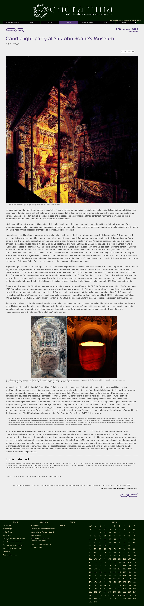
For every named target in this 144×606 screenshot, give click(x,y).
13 (105, 529)
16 (119, 529)
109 (129, 559)
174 (105, 582)
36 (115, 536)
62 (95, 546)
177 (119, 582)
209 (129, 592)
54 (105, 542)
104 (105, 559)
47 (119, 539)
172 (95, 582)
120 (134, 562)
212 (95, 595)
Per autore (7, 525)
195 (109, 589)
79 (129, 549)
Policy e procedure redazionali (43, 529)
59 (129, 542)
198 (124, 589)
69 (129, 546)
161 (90, 579)
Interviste (6, 552)
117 (119, 562)
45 (110, 539)
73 (100, 549)
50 (134, 539)
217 (119, 595)
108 (124, 559)
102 (95, 559)
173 (100, 582)
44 (105, 539)
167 (119, 579)
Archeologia (7, 529)
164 (105, 579)
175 (110, 582)
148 (124, 572)
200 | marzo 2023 (127, 29)
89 (129, 552)
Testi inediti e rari (10, 555)
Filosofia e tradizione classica (14, 542)
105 (109, 559)
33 (100, 536)
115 (110, 562)
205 (109, 592)
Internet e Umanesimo (12, 548)
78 (124, 549)
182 (95, 585)
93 (100, 556)
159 (129, 575)
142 (95, 572)
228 (124, 599)
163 (100, 579)
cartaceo (11, 30)
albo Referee (36, 535)
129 (129, 566)
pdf (90, 526)
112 (95, 562)
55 (110, 542)
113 (100, 562)
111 (90, 562)
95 (110, 556)
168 (124, 579)
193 (100, 589)
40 (134, 536)
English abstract (127, 51)
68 (124, 546)
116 (114, 562)
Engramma (72, 10)
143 (100, 572)
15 (115, 529)
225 (109, 599)
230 (134, 599)
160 (134, 575)
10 (90, 529)
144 (105, 572)
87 (119, 552)
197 (119, 589)
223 (100, 599)
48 (124, 539)
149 (129, 572)
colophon (124, 22)
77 (119, 549)
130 (134, 566)
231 (90, 602)
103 (100, 559)
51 (90, 542)
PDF (128, 485)
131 (90, 569)
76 (115, 549)
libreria (69, 22)
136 (114, 569)
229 (129, 599)
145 (109, 572)
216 (114, 595)
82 (95, 552)
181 (90, 585)
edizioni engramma (87, 22)
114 (105, 562)
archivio (50, 22)
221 (90, 599)
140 (134, 569)
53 (100, 542)
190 (134, 585)
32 (95, 536)
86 (115, 552)
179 (129, 582)
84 (105, 552)
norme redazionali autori (41, 544)
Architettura (7, 532)
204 (105, 592)
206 (114, 592)
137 (119, 569)
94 (105, 556)
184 (105, 585)
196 (114, 589)
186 (114, 585)
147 (119, 572)
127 (119, 566)
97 (119, 556)
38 (124, 536)
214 (105, 595)
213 (100, 595)
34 (105, 536)
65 (110, 546)
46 (115, 539)
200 (134, 589)
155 (109, 575)
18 (124, 529)
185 (109, 585)
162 (95, 579)
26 (115, 533)
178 (124, 582)
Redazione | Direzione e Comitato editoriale (40, 540)
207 (119, 592)
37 (119, 536)
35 (110, 536)
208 (124, 592)
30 (134, 533)
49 (129, 539)
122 (95, 566)
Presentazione (36, 547)
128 (124, 566)
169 (129, 579)
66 (115, 546)
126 (114, 566)
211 (90, 595)
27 (119, 533)
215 (109, 595)
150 (134, 572)
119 (129, 562)
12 (100, 529)
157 (119, 575)
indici (31, 22)
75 (110, 549)
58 (124, 542)
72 (95, 549)
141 (90, 572)
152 (95, 575)
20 (134, 529)
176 (114, 582)
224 (105, 599)
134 (105, 569)
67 (119, 546)
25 (110, 533)
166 (114, 579)
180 (134, 582)
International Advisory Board (42, 532)
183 (100, 585)
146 (114, 572)
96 (115, 556)
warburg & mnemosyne (12, 22)
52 (95, 542)
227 (119, 599)
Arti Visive (7, 535)
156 (114, 575)
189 (129, 585)
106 (114, 559)
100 (134, 556)
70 (134, 546)
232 (95, 602)
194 (105, 589)
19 (129, 529)
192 (95, 589)
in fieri (106, 22)
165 (109, 579)
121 (90, 566)
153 (100, 575)
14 (110, 529)
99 (129, 556)
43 (100, 539)
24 (105, 533)
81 (90, 552)
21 (90, 533)
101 (90, 559)
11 (95, 529)
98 (124, 556)
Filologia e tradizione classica (14, 539)
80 (134, 549)
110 (134, 559)
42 (95, 539)
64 (105, 546)
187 (119, 585)
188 (124, 585)
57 (119, 542)
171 (90, 582)
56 (115, 542)
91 (90, 556)
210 (134, 592)
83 (100, 552)
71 (90, 549)
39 (129, 536)
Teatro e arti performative (13, 545)
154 (105, 575)
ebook (20, 30)
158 (124, 575)
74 (105, 549)
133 (100, 569)
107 (119, 559)
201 (90, 592)
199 (129, 589)
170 (134, 579)
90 (134, 552)
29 (129, 533)
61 (90, 546)
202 (95, 592)
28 (124, 533)
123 (100, 566)
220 (134, 595)
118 (124, 562)
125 (109, 566)
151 (90, 575)
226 (114, 599)
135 (110, 569)
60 (134, 542)
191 (90, 589)
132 (95, 569)
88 (124, 552)
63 (100, 546)
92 (95, 556)
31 (90, 536)
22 (95, 533)
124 (105, 566)
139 (129, 569)
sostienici (35, 525)
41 (90, 539)
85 (110, 552)
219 (129, 595)
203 (100, 592)
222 (95, 599)
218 (124, 595)
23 (100, 533)
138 (124, 569)
